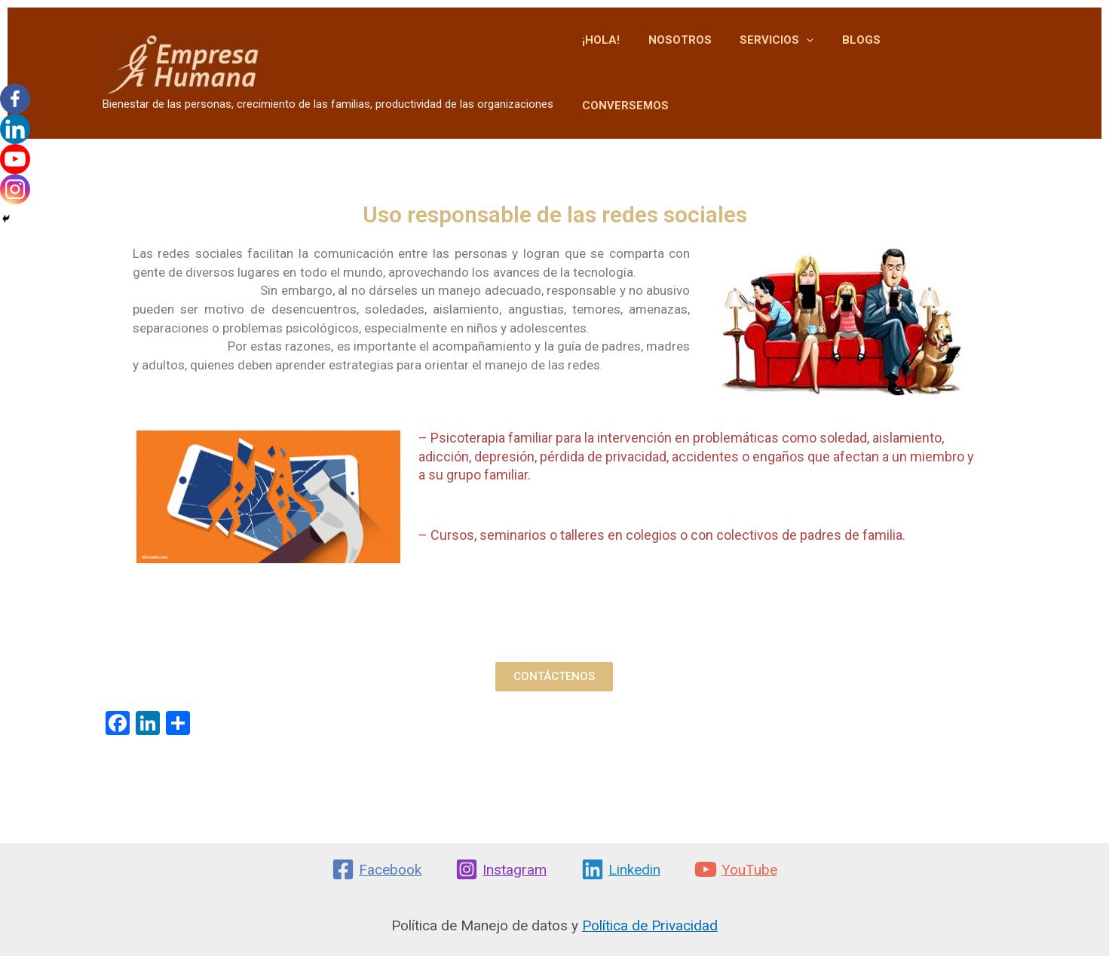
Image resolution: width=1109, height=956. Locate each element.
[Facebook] (15, 99)
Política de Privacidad (650, 925)
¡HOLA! (624, 61)
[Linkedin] (15, 129)
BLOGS (867, 61)
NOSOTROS (697, 61)
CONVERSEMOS (952, 61)
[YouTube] (735, 869)
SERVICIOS (789, 61)
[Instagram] (15, 189)
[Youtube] (15, 159)
